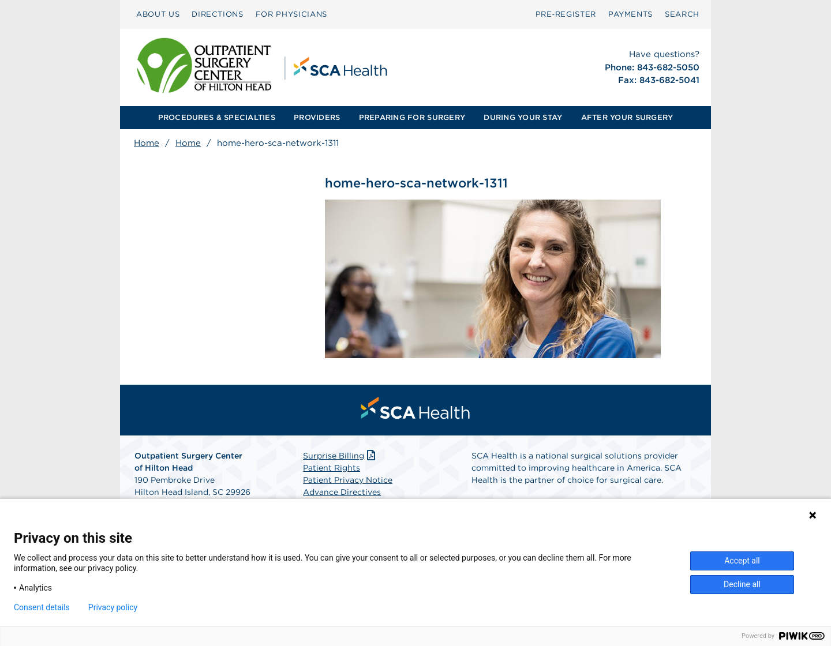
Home (146, 143)
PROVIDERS (317, 117)
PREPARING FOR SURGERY (412, 117)
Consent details (42, 607)
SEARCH (682, 14)
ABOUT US (157, 14)
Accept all (742, 560)
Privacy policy (112, 607)
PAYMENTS (630, 14)
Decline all (742, 584)
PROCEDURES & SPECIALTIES (216, 117)
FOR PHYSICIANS (291, 14)
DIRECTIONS (218, 14)
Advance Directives (342, 492)
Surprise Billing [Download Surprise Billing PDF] (340, 456)
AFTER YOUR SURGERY (627, 117)
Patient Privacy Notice (347, 480)
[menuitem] (158, 14)
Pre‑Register (566, 14)
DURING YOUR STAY (523, 117)
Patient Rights (331, 468)
